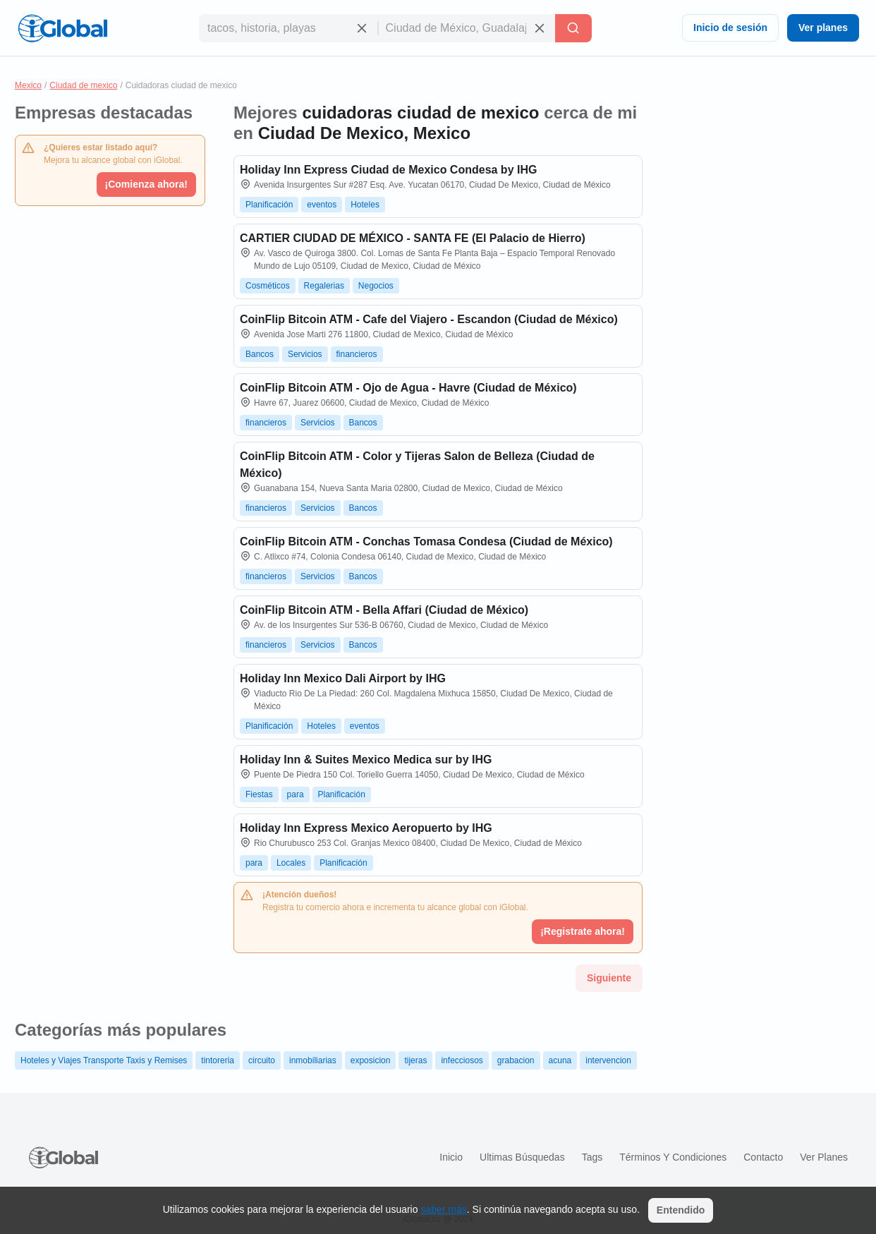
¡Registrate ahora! (582, 931)
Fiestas (259, 794)
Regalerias (324, 286)
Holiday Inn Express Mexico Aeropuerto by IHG (366, 828)
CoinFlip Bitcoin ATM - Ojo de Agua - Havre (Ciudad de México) (408, 388)
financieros (356, 354)
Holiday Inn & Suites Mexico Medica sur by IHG (366, 760)
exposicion (371, 1060)
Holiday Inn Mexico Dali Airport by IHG (343, 678)
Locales (290, 863)
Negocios (376, 286)
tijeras (415, 1060)
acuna (560, 1060)
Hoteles (365, 205)
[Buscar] (573, 28)
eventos (321, 205)
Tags (592, 1157)
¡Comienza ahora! (146, 184)
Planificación (269, 205)
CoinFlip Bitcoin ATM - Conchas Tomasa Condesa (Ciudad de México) (426, 542)
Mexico (28, 85)
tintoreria (217, 1060)
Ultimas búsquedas (522, 1157)
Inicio (451, 1157)
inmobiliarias (312, 1060)
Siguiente (609, 978)
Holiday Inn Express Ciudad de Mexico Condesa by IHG (388, 170)
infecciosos (461, 1060)
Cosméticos (267, 286)
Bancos (259, 354)
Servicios (305, 354)
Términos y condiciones (672, 1157)
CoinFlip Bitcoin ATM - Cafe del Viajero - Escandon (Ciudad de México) (429, 319)
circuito (261, 1060)
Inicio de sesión (730, 27)
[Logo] (63, 28)
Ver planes (823, 27)
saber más (443, 1209)
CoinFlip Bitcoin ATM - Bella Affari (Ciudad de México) (384, 610)
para (295, 794)
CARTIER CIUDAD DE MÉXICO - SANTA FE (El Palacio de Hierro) (412, 238)
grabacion (516, 1060)
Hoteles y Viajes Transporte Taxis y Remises (103, 1060)
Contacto (763, 1157)
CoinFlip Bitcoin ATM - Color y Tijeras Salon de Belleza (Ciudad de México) (417, 464)
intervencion (608, 1060)
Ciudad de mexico (83, 85)
